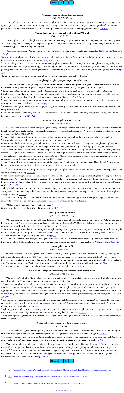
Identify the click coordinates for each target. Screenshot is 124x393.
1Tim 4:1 (65, 97)
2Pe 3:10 (62, 226)
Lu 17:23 (22, 194)
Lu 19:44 (104, 28)
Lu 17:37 (60, 208)
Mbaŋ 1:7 (56, 281)
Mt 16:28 (103, 263)
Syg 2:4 (47, 103)
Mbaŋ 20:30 (98, 50)
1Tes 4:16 (115, 241)
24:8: (9, 370)
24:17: (10, 376)
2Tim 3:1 (38, 103)
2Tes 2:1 (116, 50)
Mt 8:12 (45, 356)
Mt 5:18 (81, 266)
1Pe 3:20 (5, 296)
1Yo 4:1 (4, 53)
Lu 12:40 (116, 293)
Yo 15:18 (99, 87)
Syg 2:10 (15, 109)
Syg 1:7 (53, 235)
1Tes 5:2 (82, 312)
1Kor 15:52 (105, 241)
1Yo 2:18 (58, 60)
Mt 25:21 (100, 339)
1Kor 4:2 (103, 333)
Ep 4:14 (109, 50)
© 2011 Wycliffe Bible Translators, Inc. (62, 390)
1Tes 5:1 (65, 281)
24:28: (10, 383)
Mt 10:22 (90, 87)
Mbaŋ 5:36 (47, 60)
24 (66, 2)
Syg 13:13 (13, 185)
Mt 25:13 (35, 306)
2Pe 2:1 (74, 97)
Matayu (54, 2)
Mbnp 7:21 (106, 293)
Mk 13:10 (31, 115)
